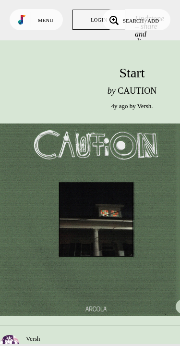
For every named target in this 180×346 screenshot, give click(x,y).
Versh (144, 106)
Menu (45, 20)
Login (99, 20)
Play (96, 219)
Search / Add (133, 19)
